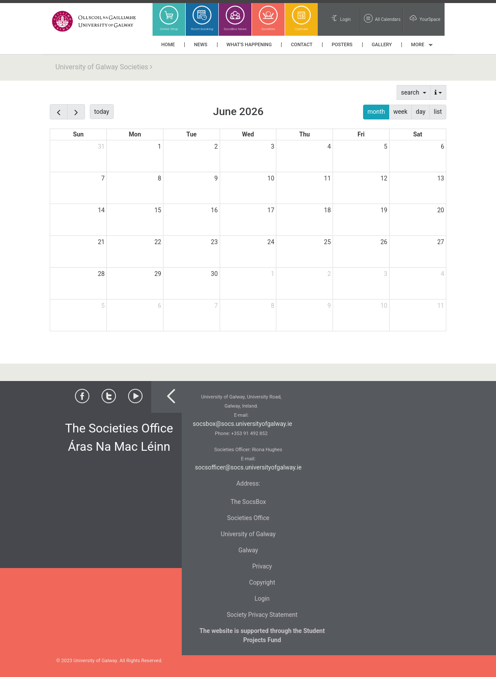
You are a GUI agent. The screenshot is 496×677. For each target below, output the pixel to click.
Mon (135, 134)
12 (383, 178)
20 (440, 210)
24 (271, 241)
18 (327, 210)
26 (383, 241)
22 (157, 241)
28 (101, 273)
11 (327, 178)
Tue (191, 134)
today (101, 111)
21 (101, 241)
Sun (78, 134)
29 (157, 273)
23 (214, 241)
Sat (417, 134)
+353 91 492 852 (249, 433)
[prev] (59, 111)
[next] (76, 111)
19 (383, 210)
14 (101, 210)
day (420, 111)
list (438, 111)
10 (271, 178)
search (411, 92)
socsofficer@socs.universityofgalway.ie (248, 467)
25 (327, 241)
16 (214, 210)
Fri (360, 134)
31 (101, 146)
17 (271, 210)
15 (157, 210)
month (376, 111)
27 (440, 241)
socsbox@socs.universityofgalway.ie (242, 423)
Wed (248, 134)
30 (214, 273)
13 (440, 178)
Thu (304, 134)
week (400, 111)
